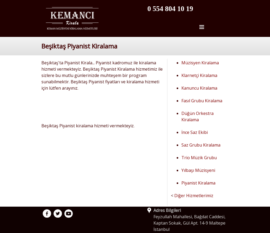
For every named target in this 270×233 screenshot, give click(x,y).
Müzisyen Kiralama (200, 63)
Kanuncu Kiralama (199, 88)
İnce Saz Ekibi (194, 132)
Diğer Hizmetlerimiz (193, 195)
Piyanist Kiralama (198, 183)
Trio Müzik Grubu (199, 158)
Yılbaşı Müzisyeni (198, 170)
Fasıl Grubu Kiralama (201, 101)
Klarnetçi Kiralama (199, 75)
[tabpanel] (181, 8)
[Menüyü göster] (201, 27)
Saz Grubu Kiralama (200, 145)
